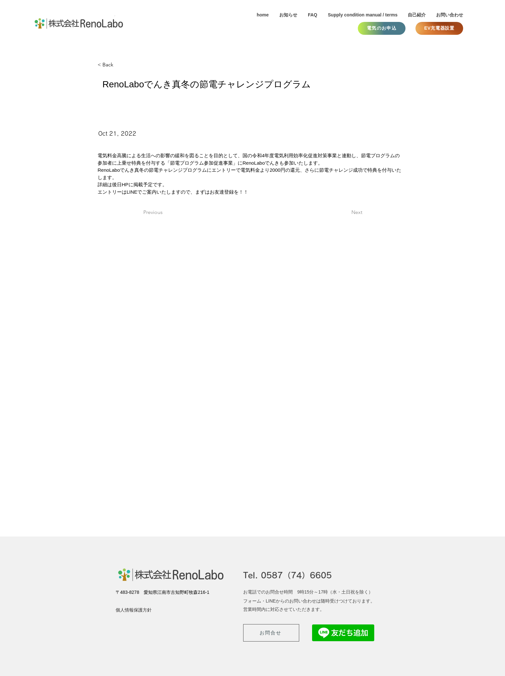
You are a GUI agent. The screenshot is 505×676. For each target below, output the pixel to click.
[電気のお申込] (381, 28)
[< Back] (119, 65)
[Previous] (164, 212)
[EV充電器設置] (439, 28)
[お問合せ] (271, 633)
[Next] (346, 212)
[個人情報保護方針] (138, 610)
